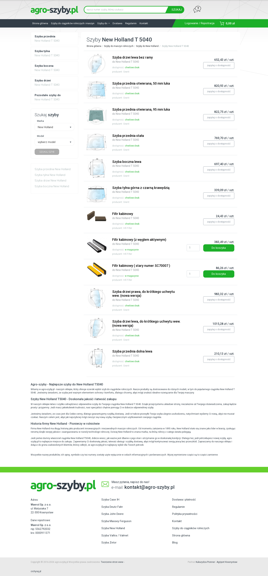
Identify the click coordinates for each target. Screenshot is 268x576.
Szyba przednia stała (128, 137)
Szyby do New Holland (147, 46)
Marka (40, 120)
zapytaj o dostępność (219, 65)
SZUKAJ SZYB (46, 151)
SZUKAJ (177, 9)
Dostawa (117, 23)
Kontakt (144, 23)
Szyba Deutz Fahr (112, 507)
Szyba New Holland (113, 528)
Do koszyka (219, 248)
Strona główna (40, 23)
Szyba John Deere (112, 514)
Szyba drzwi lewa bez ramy (132, 59)
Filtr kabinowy (125, 216)
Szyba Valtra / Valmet (114, 535)
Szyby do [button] (102, 23)
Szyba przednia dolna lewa (132, 353)
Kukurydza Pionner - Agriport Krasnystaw (216, 562)
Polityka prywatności (184, 514)
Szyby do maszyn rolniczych (118, 46)
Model (40, 135)
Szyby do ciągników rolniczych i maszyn (72, 23)
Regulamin (131, 23)
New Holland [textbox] (45, 127)
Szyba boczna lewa (126, 164)
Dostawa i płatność (184, 499)
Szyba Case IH (110, 499)
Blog (175, 542)
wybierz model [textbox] (46, 142)
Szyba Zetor (109, 542)
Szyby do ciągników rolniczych (190, 528)
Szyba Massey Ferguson (116, 521)
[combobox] (54, 127)
